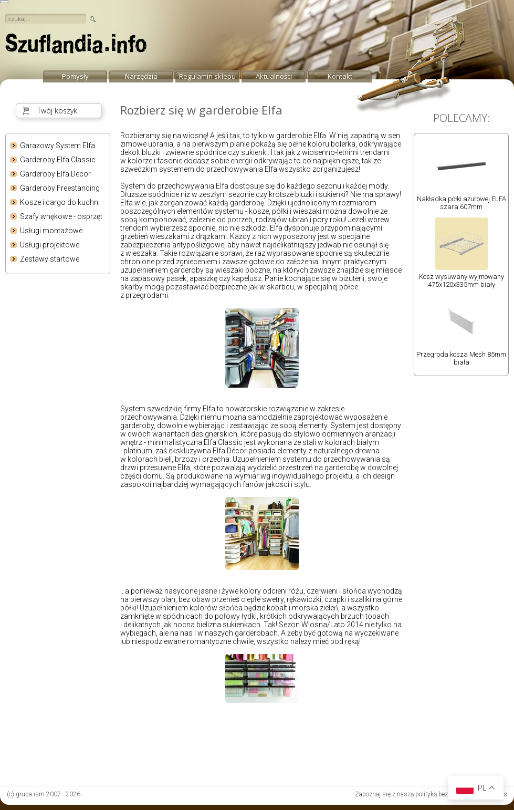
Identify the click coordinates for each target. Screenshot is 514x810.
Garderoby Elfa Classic (58, 159)
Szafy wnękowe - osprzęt (61, 216)
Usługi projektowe (49, 245)
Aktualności (274, 76)
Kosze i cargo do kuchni (60, 202)
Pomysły (75, 76)
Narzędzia (141, 76)
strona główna (76, 46)
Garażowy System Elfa (57, 145)
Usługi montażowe (51, 230)
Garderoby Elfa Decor (55, 174)
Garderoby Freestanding (60, 188)
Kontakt (340, 76)
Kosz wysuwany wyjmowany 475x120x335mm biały (461, 280)
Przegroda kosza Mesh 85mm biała (461, 358)
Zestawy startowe (49, 259)
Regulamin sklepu (207, 76)
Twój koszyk (57, 111)
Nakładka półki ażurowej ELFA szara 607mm (461, 203)
